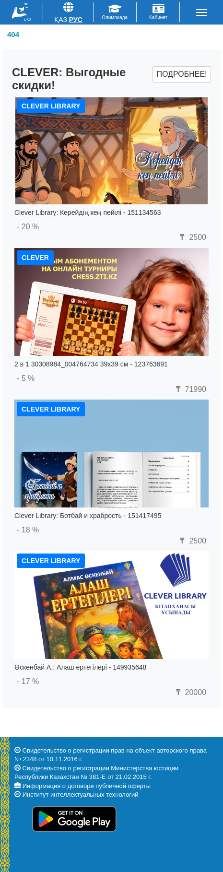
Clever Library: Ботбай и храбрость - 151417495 (87, 515)
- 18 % (28, 530)
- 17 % (28, 681)
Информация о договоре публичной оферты (87, 786)
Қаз (60, 20)
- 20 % (28, 227)
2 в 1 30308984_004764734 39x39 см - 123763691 (91, 364)
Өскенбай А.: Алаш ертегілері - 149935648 (80, 667)
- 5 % (26, 378)
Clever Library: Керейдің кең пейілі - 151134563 (87, 212)
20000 (189, 692)
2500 (191, 237)
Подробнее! (181, 74)
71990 (189, 389)
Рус (75, 20)
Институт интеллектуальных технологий (81, 794)
